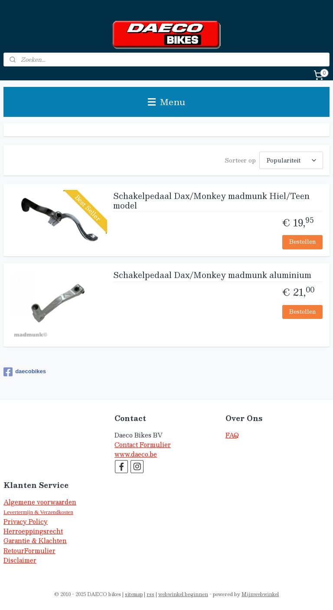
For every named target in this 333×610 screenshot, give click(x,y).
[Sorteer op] (291, 160)
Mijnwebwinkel (260, 594)
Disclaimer (19, 560)
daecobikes (24, 372)
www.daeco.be (135, 454)
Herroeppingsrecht (33, 531)
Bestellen (302, 241)
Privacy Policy (25, 522)
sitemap (134, 594)
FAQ (232, 435)
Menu (166, 102)
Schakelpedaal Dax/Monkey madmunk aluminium (212, 276)
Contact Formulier (142, 445)
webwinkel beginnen (183, 594)
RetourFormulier (29, 551)
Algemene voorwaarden (39, 502)
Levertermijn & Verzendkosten (38, 512)
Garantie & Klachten (35, 541)
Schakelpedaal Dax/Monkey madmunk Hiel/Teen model (211, 201)
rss (150, 594)
